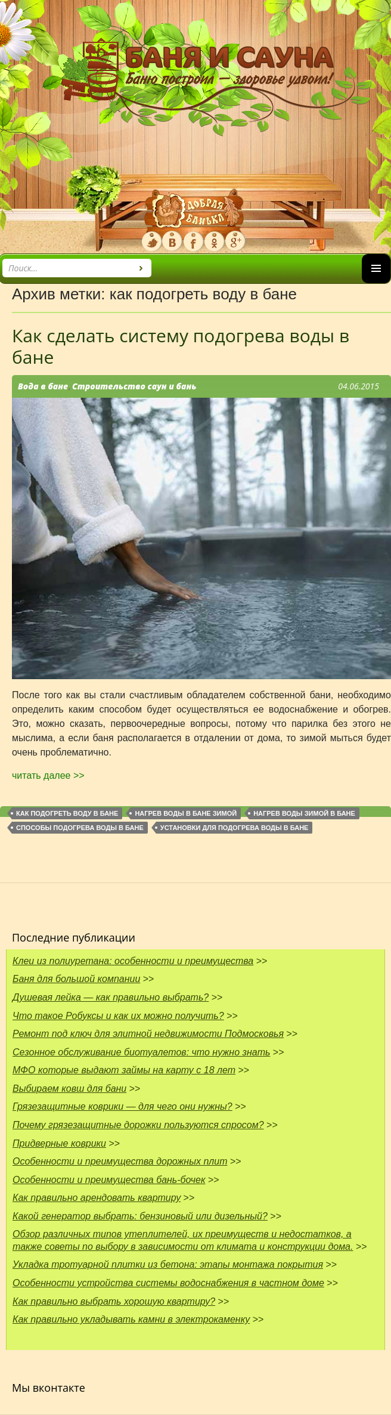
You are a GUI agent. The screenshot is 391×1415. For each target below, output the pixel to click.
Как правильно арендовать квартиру (97, 1198)
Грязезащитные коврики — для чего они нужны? (122, 1106)
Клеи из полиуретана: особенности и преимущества (133, 961)
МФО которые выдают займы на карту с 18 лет (124, 1070)
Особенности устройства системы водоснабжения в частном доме (168, 1283)
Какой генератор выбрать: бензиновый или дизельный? (140, 1216)
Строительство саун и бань (134, 386)
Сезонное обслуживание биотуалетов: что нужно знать (141, 1052)
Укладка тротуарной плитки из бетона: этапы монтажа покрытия (168, 1264)
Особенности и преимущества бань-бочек (109, 1180)
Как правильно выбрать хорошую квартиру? (114, 1301)
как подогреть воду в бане (67, 813)
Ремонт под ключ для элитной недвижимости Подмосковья (148, 1034)
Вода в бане (43, 386)
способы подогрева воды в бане (80, 827)
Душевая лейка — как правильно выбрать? (111, 997)
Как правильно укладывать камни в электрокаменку (131, 1319)
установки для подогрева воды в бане (234, 827)
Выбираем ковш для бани (69, 1088)
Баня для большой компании (76, 979)
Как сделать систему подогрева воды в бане (180, 346)
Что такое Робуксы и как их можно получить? (118, 1016)
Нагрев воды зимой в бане (304, 813)
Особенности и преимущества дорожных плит (120, 1161)
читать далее (48, 775)
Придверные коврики (59, 1143)
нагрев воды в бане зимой (186, 813)
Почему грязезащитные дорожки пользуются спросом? (138, 1125)
